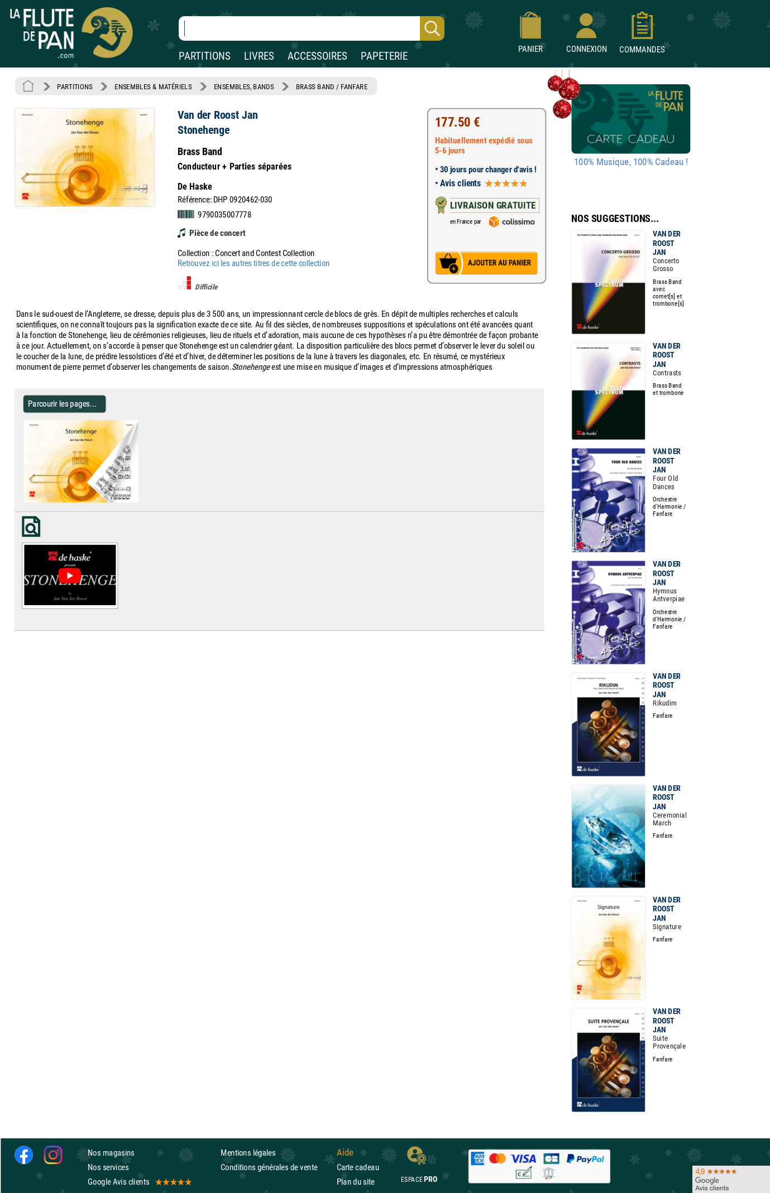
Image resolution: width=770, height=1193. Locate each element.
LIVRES (259, 56)
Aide (345, 1152)
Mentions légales (248, 1152)
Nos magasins (111, 1152)
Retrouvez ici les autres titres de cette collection (253, 263)
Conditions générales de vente (276, 1166)
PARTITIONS (205, 56)
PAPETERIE (384, 56)
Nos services (108, 1166)
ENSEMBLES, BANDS (244, 86)
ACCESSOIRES (317, 56)
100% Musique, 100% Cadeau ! (631, 162)
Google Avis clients (139, 1181)
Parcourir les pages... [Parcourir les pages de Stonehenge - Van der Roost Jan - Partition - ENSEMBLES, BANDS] (62, 403)
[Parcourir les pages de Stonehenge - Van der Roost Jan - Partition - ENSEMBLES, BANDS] (133, 500)
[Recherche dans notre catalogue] (311, 28)
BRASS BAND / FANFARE (332, 86)
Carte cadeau (358, 1166)
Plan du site (356, 1181)
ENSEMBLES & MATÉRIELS (153, 86)
